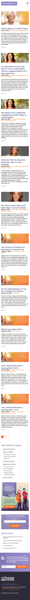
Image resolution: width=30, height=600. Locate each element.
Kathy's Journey (14, 30)
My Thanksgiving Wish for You (10, 548)
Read (3, 47)
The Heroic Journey (6, 76)
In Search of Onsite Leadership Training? (12, 540)
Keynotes (6, 458)
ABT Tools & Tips (16, 251)
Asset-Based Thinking (10, 454)
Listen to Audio (8, 461)
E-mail (15, 519)
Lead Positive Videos (10, 456)
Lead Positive (16, 293)
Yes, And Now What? (8, 545)
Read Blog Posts (23, 30)
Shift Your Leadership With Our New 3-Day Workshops (13, 537)
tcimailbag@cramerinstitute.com (11, 589)
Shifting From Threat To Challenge (11, 543)
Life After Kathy (9, 449)
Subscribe (15, 526)
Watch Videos (8, 452)
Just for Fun (8, 477)
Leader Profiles (14, 75)
